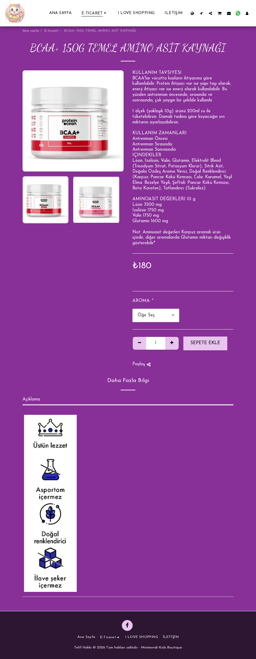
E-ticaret (52, 31)
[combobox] (155, 315)
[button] (201, 13)
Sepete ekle (205, 343)
